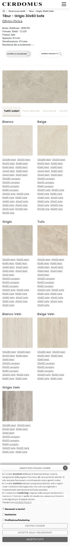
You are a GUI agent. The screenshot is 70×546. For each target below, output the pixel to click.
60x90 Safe (8, 197)
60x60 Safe (21, 197)
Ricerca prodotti (17, 11)
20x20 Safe (8, 209)
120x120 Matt (23, 159)
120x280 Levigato (11, 178)
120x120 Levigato (11, 182)
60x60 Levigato (10, 190)
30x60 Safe (8, 205)
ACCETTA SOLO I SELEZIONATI (35, 532)
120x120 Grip (56, 205)
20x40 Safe (21, 205)
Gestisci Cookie (35, 525)
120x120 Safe (9, 193)
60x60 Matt (8, 167)
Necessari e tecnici (15, 509)
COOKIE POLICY (23, 502)
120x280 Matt (9, 159)
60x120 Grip (8, 212)
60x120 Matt (8, 163)
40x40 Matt (8, 171)
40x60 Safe (8, 201)
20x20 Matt (22, 174)
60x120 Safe (23, 193)
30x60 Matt (22, 171)
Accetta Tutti (35, 539)
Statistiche (10, 514)
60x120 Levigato (10, 186)
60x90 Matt (22, 163)
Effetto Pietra (12, 21)
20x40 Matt (8, 174)
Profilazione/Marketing (17, 520)
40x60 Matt (21, 167)
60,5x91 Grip (21, 209)
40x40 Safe (22, 201)
